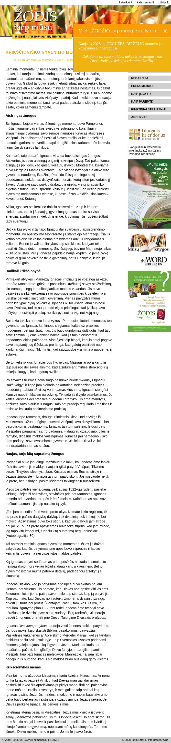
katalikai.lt (125, 2)
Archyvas (139, 117)
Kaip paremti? (142, 101)
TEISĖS (54, 739)
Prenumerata (142, 86)
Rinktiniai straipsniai (148, 109)
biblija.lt (164, 2)
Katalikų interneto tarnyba (153, 739)
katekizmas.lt (145, 2)
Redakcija (139, 78)
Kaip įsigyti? (141, 94)
